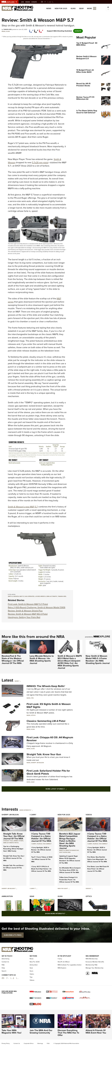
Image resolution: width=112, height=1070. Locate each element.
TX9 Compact (47, 844)
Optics (33, 715)
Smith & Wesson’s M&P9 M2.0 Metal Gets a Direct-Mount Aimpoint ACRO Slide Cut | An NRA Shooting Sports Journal (70, 662)
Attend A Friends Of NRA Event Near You (96, 1031)
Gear (81, 8)
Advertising (5, 959)
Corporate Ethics (29, 1043)
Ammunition (7, 896)
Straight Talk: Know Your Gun (44, 754)
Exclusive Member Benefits (95, 962)
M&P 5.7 (21, 596)
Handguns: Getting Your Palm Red (24, 617)
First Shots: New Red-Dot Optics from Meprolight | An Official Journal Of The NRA (97, 859)
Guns (73, 8)
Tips (32, 698)
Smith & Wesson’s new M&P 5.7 (23, 506)
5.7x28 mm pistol (40, 162)
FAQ (3, 965)
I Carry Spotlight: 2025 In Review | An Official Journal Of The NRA (41, 849)
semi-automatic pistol (11, 843)
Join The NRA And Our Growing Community (41, 1031)
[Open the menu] (95, 8)
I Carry (33, 814)
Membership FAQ (91, 965)
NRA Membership (92, 959)
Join (23, 2)
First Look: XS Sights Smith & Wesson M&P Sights (49, 705)
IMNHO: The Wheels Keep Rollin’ (46, 686)
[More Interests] (32, 810)
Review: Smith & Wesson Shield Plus (25, 610)
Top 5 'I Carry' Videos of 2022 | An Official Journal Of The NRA (41, 859)
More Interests (24, 810)
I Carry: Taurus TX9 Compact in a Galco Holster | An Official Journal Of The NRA (41, 837)
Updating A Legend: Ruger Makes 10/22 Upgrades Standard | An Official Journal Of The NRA (69, 859)
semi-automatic (51, 596)
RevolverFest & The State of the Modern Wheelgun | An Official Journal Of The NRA (13, 659)
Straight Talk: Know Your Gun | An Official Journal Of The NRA (13, 836)
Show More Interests (68, 913)
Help (3, 968)
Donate (35, 2)
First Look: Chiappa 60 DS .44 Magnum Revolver (50, 738)
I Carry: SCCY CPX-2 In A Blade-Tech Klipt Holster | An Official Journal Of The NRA (41, 868)
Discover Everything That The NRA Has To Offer (68, 1033)
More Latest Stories (65, 789)
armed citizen (18, 841)
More (16, 681)
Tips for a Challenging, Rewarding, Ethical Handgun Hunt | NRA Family (13, 848)
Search (4, 971)
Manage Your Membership (94, 968)
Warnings (40, 1043)
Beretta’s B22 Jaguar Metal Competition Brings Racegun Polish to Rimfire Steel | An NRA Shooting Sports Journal (69, 841)
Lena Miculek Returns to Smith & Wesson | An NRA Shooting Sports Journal (42, 659)
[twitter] (36, 29)
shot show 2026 (64, 852)
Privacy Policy (6, 1043)
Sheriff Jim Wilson (37, 763)
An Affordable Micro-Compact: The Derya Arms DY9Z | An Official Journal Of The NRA (70, 870)
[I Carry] (36, 888)
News (48, 8)
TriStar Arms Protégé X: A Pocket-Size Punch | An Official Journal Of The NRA (69, 879)
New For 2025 (61, 8)
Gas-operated (29, 596)
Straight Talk (8, 841)
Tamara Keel (62, 596)
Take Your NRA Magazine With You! (11, 1031)
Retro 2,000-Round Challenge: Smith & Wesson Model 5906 (36, 607)
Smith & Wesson (13, 596)
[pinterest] (41, 29)
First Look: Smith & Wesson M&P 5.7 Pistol (28, 604)
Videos (89, 814)
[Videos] (92, 888)
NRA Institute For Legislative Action (69, 965)
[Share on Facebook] (31, 29)
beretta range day (72, 850)
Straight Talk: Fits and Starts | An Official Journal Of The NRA (13, 867)
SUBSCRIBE (12, 935)
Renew (29, 2)
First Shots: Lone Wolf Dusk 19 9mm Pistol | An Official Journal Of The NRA (98, 868)
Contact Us (5, 962)
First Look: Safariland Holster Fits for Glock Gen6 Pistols (48, 772)
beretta (62, 850)
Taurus (39, 844)
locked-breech (40, 596)
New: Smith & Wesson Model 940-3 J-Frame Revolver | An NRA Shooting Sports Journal (98, 659)
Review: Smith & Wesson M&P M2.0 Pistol (28, 614)
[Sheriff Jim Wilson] (16, 888)
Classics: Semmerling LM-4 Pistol (46, 721)
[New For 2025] (68, 888)
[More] (20, 681)
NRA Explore (62, 968)
